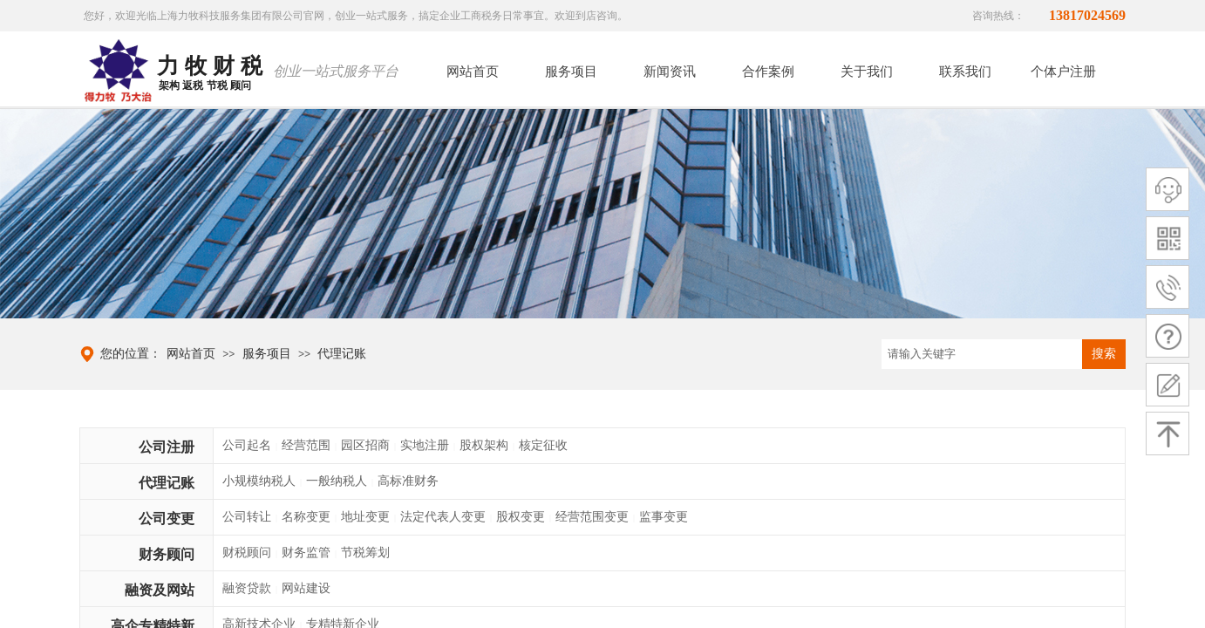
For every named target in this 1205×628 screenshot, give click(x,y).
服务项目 (266, 353)
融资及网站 (159, 590)
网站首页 (191, 353)
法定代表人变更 (443, 516)
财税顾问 (246, 552)
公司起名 (246, 445)
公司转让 (246, 516)
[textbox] (982, 354)
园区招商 (365, 445)
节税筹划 (365, 552)
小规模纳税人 (259, 481)
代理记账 (341, 353)
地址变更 (365, 516)
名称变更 (306, 516)
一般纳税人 (336, 481)
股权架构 (484, 445)
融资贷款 (246, 588)
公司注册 (166, 447)
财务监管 (306, 552)
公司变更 (166, 518)
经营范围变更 (592, 516)
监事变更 (663, 516)
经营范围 (306, 445)
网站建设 (306, 588)
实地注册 (424, 445)
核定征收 (543, 445)
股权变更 (520, 516)
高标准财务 (408, 481)
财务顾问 (166, 554)
